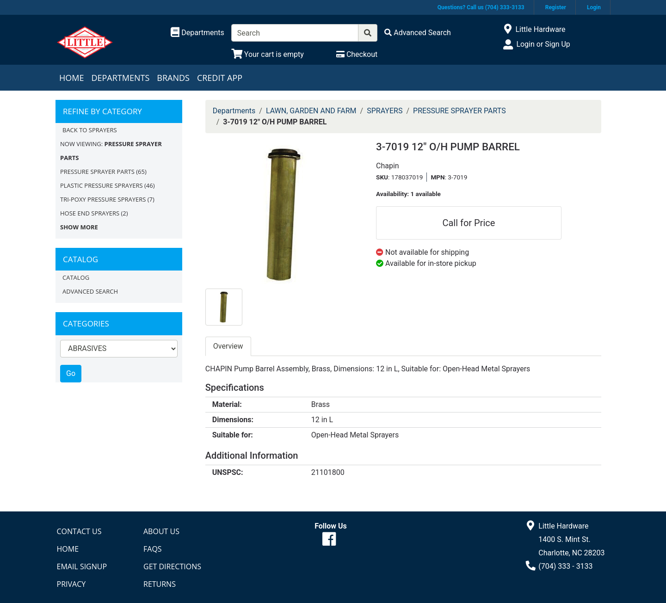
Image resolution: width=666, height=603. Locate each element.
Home (71, 77)
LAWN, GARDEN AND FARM (311, 110)
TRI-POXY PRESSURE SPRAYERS (103, 199)
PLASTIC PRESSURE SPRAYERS (101, 185)
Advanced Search (90, 291)
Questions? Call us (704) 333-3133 (481, 7)
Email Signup (82, 566)
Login (594, 7)
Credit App (219, 77)
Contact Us (79, 531)
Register (555, 7)
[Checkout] (356, 54)
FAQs (152, 549)
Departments (120, 77)
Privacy (71, 584)
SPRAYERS (384, 110)
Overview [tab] (228, 346)
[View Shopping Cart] (267, 54)
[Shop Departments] (197, 32)
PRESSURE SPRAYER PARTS (97, 171)
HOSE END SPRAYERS (89, 213)
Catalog (75, 277)
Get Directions (172, 566)
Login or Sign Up (543, 44)
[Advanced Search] (417, 32)
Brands (173, 77)
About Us (161, 531)
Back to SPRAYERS (89, 130)
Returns (159, 584)
